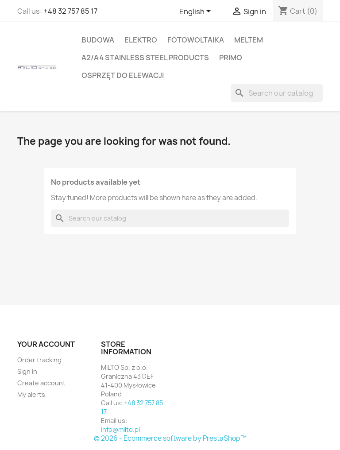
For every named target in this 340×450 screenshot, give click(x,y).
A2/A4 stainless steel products (145, 57)
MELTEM (248, 40)
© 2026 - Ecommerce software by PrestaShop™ (170, 438)
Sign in (27, 371)
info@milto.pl (120, 429)
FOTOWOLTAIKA (195, 40)
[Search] (277, 93)
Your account (46, 344)
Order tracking (39, 360)
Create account (41, 383)
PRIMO (230, 57)
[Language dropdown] (196, 12)
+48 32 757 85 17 (70, 11)
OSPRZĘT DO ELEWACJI (122, 75)
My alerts (31, 394)
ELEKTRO (140, 40)
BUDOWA (97, 40)
